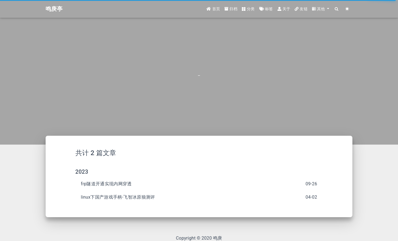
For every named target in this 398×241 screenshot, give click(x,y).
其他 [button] (319, 9)
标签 (266, 9)
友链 (301, 9)
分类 (248, 9)
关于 (283, 9)
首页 (213, 9)
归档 (230, 9)
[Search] (336, 9)
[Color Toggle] (347, 9)
